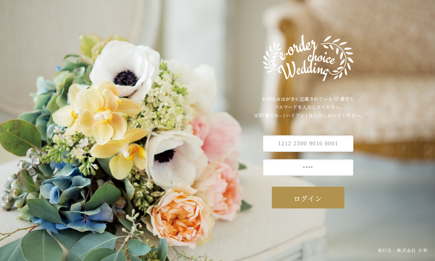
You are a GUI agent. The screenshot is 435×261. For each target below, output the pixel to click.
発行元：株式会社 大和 (403, 250)
